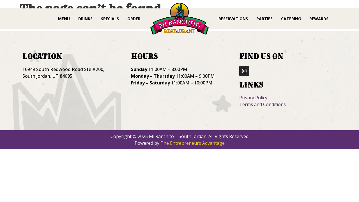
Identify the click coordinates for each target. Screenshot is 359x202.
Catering (291, 18)
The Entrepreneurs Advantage (192, 143)
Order (134, 18)
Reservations (233, 18)
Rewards (318, 18)
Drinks (85, 18)
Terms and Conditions (262, 104)
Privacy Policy (253, 98)
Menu (64, 18)
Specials (110, 18)
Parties (264, 18)
